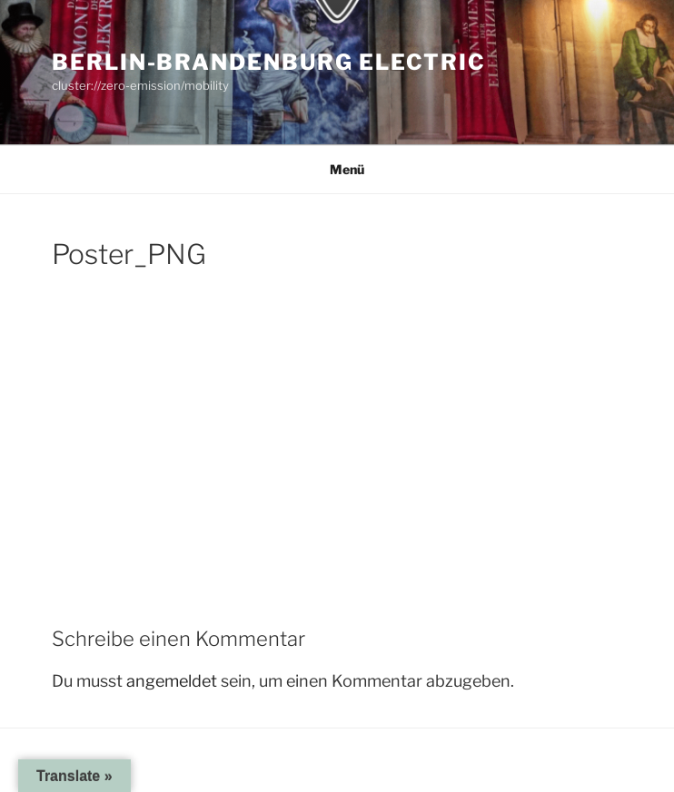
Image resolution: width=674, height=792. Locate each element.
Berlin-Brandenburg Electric (269, 62)
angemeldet (171, 680)
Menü (337, 169)
